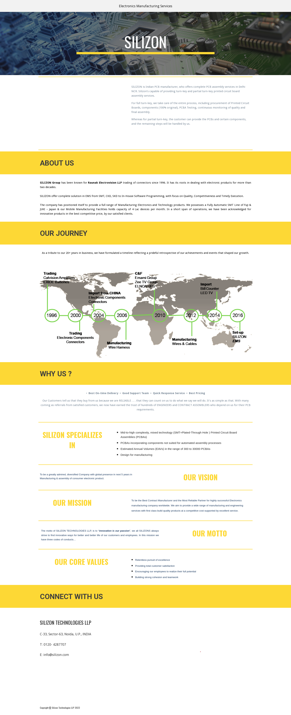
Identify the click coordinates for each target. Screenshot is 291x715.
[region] (145, 6)
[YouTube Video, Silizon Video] (81, 113)
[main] (145, 43)
